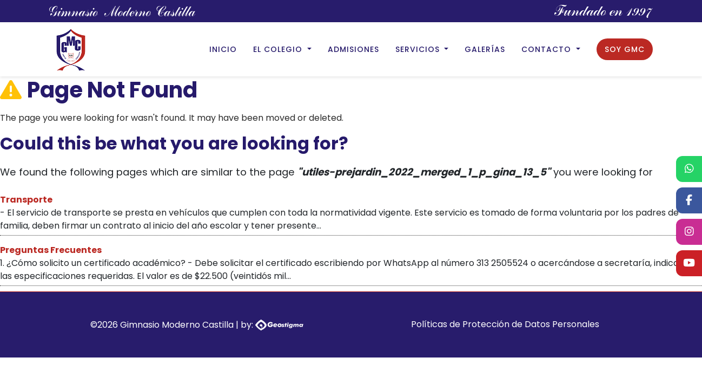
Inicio (223, 49)
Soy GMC (625, 49)
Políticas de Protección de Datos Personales (505, 324)
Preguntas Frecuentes (51, 250)
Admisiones (353, 49)
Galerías (485, 49)
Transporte (26, 199)
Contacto (547, 49)
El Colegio (279, 49)
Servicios (418, 49)
